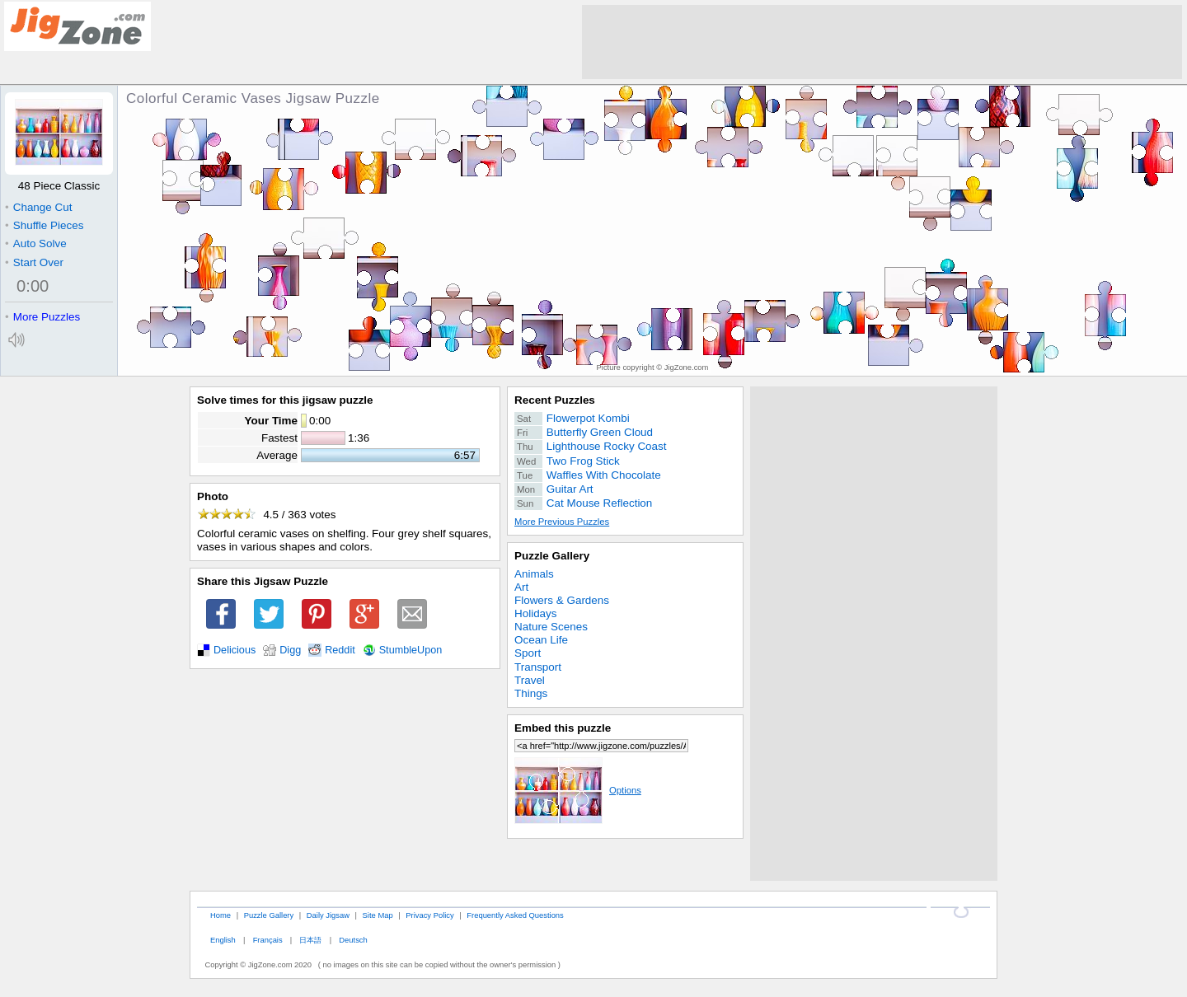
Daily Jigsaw (328, 915)
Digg (290, 650)
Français (268, 939)
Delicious (234, 650)
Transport (537, 667)
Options (577, 790)
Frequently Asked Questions (515, 915)
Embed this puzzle (562, 728)
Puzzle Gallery (551, 556)
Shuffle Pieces (44, 225)
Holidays (535, 613)
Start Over (34, 262)
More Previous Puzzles (561, 522)
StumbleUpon (411, 650)
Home (220, 915)
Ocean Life (541, 640)
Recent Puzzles (554, 400)
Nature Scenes (551, 626)
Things (530, 693)
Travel (529, 680)
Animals (534, 574)
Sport (527, 653)
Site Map (378, 915)
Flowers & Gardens (561, 600)
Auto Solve (36, 243)
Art (521, 587)
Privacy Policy (429, 915)
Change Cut (38, 207)
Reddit (340, 650)
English (223, 939)
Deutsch (353, 939)
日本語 (310, 939)
